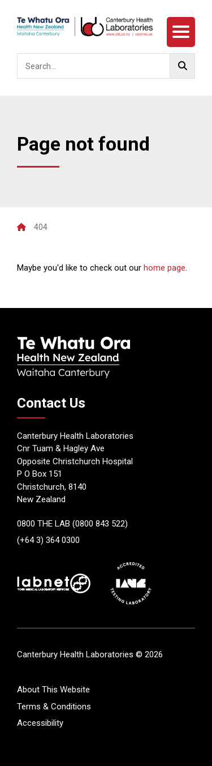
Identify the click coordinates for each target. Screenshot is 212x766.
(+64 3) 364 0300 (48, 540)
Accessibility (40, 723)
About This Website (53, 689)
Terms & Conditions (54, 706)
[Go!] (182, 66)
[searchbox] (106, 66)
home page (164, 268)
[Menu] (181, 32)
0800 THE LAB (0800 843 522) (72, 524)
